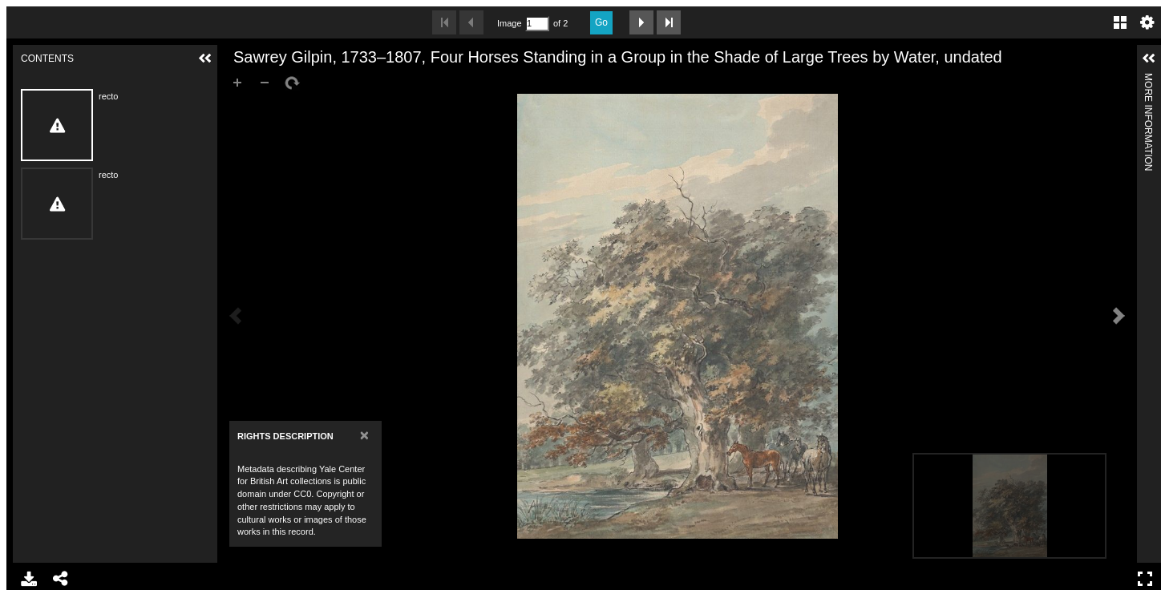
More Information (1148, 80)
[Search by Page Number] (537, 23)
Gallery (1120, 22)
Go (601, 22)
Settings (1147, 22)
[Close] (364, 435)
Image (509, 23)
